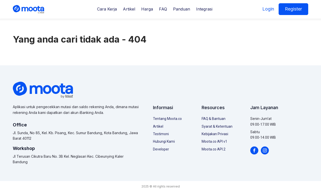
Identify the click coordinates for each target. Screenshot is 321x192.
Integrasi (204, 9)
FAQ (163, 9)
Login (268, 9)
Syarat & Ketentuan (217, 126)
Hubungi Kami (164, 141)
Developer (161, 149)
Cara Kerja (107, 9)
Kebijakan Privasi (215, 134)
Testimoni (161, 134)
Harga (147, 9)
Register (293, 9)
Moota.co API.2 (213, 149)
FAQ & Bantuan (213, 119)
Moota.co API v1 (214, 141)
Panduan (181, 9)
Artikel (129, 9)
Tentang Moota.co (167, 119)
